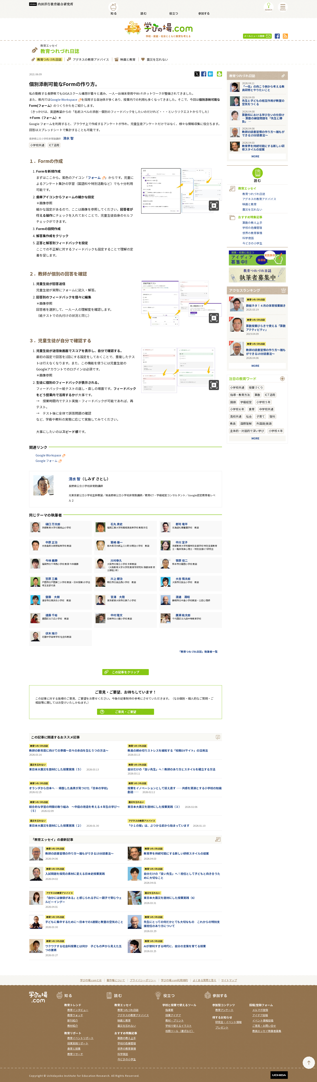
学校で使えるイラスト (178, 1026)
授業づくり (256, 387)
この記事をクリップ (121, 672)
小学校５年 (263, 402)
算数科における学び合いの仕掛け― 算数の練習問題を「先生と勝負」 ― (263, 118)
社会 (249, 416)
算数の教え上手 (252, 223)
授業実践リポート (77, 1043)
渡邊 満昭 (183, 597)
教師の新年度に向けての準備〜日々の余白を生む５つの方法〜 (68, 750)
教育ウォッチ (75, 1015)
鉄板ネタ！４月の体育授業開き (266, 305)
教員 (233, 423)
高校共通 (235, 416)
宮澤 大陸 (118, 597)
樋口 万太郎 (52, 524)
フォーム (96, 177)
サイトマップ (229, 980)
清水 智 (68, 138)
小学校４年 (276, 431)
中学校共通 (266, 409)
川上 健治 (117, 579)
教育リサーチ (75, 1054)
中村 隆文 (117, 615)
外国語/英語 (264, 423)
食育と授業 (73, 1048)
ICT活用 (54, 145)
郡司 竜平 (182, 524)
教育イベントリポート (80, 1038)
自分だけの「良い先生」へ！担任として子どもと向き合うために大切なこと (182, 876)
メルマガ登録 (260, 1010)
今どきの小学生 (252, 243)
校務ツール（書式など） (179, 1031)
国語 (233, 402)
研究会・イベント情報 (228, 1022)
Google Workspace (65, 99)
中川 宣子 (182, 542)
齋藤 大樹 (52, 597)
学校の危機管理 (252, 228)
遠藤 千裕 (51, 615)
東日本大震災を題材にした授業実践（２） (56, 825)
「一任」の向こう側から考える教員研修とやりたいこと (263, 88)
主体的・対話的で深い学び (247, 431)
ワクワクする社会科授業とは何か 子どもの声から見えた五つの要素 (83, 948)
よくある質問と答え (204, 980)
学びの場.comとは (91, 980)
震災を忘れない (157, 59)
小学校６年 (237, 409)
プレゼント (221, 1027)
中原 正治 (51, 542)
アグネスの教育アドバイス (90, 59)
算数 (257, 395)
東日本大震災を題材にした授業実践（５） (56, 769)
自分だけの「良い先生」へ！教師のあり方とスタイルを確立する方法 (171, 769)
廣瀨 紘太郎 (183, 615)
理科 (272, 416)
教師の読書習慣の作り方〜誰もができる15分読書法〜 (79, 853)
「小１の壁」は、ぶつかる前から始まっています (158, 825)
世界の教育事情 (252, 233)
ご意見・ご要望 (118, 712)
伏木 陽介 (51, 633)
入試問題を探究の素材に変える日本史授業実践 (75, 874)
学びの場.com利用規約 (174, 980)
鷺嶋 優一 (117, 542)
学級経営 (246, 402)
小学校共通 (37, 145)
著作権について (116, 980)
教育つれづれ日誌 (48, 59)
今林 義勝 (51, 560)
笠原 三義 (51, 579)
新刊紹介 (72, 1020)
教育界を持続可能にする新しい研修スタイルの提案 (176, 853)
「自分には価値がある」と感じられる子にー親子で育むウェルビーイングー (83, 900)
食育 (252, 409)
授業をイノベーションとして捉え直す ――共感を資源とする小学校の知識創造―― (175, 790)
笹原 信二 (182, 560)
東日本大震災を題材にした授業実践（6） (170, 898)
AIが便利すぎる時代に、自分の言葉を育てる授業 (175, 946)
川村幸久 (116, 560)
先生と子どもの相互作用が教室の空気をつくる (263, 102)
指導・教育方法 (240, 395)
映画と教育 (127, 59)
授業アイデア (173, 1015)
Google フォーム (48, 461)
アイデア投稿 (260, 1015)
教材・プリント (174, 1020)
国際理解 (246, 423)
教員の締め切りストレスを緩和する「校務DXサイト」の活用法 (168, 750)
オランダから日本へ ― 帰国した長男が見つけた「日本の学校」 (69, 788)
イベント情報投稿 (262, 1020)
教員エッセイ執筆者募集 (266, 1031)
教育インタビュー (77, 1010)
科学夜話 (248, 238)
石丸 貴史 (117, 524)
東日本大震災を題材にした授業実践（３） (154, 807)
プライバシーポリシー (143, 980)
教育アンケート (224, 1010)
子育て (260, 416)
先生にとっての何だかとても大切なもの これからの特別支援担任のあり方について (182, 924)
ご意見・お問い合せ (264, 1026)
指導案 (169, 1010)
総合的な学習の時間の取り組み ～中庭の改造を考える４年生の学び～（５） (74, 809)
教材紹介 (72, 1026)
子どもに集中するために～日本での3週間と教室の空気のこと (84, 922)
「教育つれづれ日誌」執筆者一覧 (198, 651)
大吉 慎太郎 (183, 579)
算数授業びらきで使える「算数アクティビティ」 (266, 328)
